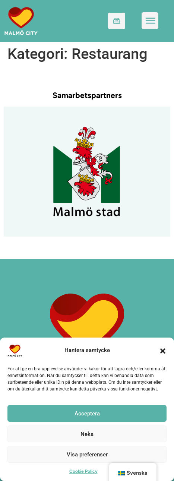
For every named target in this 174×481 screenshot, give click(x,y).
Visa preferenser (87, 454)
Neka (87, 434)
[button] (163, 350)
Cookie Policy (83, 471)
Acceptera (87, 413)
